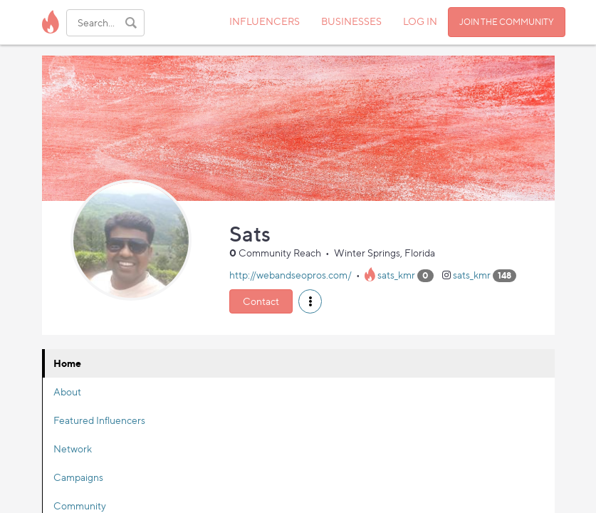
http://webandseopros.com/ (290, 275)
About (67, 391)
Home (67, 363)
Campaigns (78, 477)
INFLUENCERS (264, 21)
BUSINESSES (351, 21)
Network (72, 448)
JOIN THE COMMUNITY (506, 21)
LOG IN (420, 21)
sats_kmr (396, 275)
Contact (261, 301)
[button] (310, 301)
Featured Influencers (99, 420)
